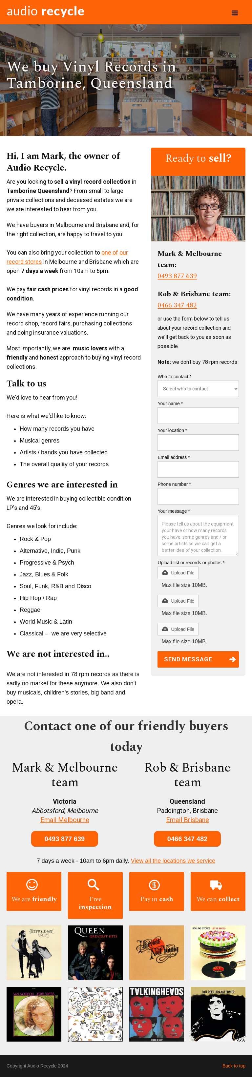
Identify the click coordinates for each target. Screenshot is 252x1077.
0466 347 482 (177, 305)
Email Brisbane (187, 820)
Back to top (233, 1065)
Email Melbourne (64, 820)
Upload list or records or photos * (191, 562)
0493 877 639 (177, 276)
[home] (46, 12)
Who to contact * (174, 376)
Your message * (174, 511)
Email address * (174, 457)
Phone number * (174, 484)
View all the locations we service (173, 861)
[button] (234, 13)
